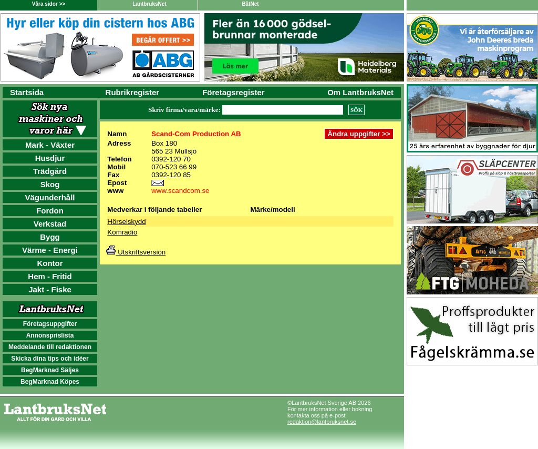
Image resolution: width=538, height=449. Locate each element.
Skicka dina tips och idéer (49, 358)
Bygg (50, 236)
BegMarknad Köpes (49, 381)
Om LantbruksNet (360, 92)
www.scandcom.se (180, 191)
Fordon (50, 210)
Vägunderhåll (50, 197)
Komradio (122, 232)
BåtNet (250, 4)
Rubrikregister (133, 92)
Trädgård (50, 171)
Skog (50, 184)
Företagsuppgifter (50, 324)
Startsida (27, 92)
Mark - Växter (50, 144)
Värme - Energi (50, 250)
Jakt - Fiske (49, 289)
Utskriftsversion (135, 252)
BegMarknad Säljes (50, 370)
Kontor (50, 263)
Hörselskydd (126, 222)
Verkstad (50, 223)
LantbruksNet (149, 4)
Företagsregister (233, 92)
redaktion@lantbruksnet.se (321, 422)
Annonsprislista (50, 335)
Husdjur (50, 158)
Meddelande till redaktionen (49, 347)
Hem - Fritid (49, 276)
